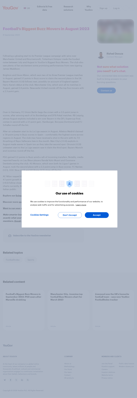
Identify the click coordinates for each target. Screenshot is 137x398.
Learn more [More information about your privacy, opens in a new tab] (81, 205)
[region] (69, 199)
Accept (97, 215)
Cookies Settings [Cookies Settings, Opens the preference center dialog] (39, 215)
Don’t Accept (70, 215)
